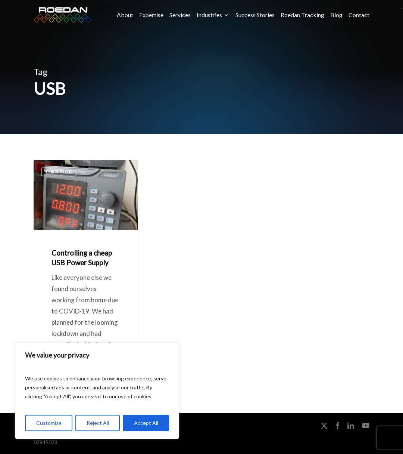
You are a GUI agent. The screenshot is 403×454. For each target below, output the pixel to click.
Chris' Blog (59, 172)
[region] (97, 391)
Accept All (146, 423)
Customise (49, 423)
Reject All (98, 423)
